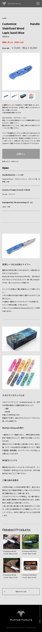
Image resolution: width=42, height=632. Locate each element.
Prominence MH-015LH (29, 551)
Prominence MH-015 (9, 551)
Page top (40, 621)
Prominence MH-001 (9, 575)
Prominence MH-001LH (29, 575)
